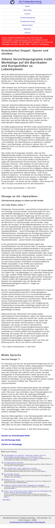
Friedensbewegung (27, 17)
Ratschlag (27, 10)
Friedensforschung (27, 21)
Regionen (27, 29)
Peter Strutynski (21, 40)
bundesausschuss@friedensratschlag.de (27, 522)
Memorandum (27, 25)
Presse (27, 14)
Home (27, 6)
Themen (27, 33)
